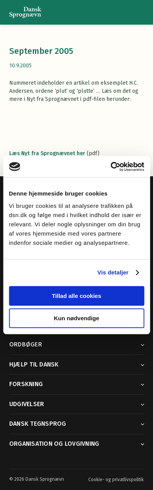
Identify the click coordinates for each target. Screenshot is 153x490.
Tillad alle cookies (76, 296)
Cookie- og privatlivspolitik (116, 479)
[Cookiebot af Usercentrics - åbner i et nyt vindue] (110, 167)
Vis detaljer (113, 272)
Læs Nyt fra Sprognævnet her (47, 153)
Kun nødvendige (76, 318)
